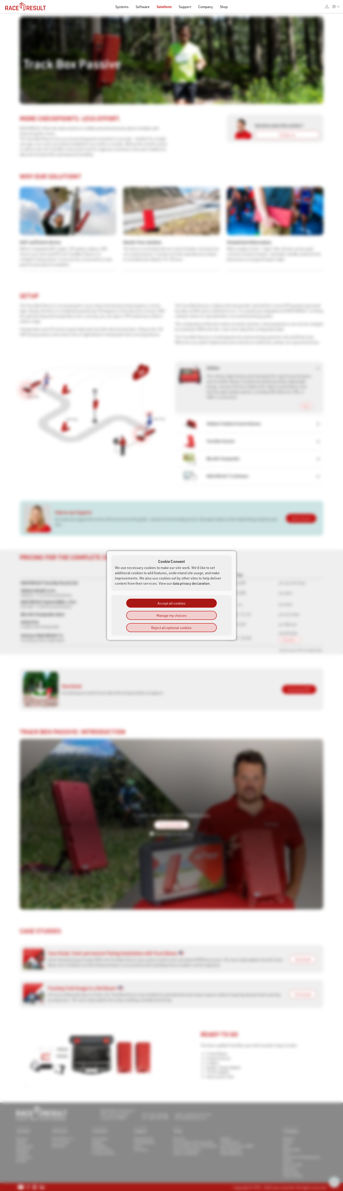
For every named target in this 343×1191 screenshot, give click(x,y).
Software (143, 6)
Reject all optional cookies (171, 627)
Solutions (164, 6)
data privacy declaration (191, 583)
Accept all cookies (172, 603)
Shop (224, 6)
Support (185, 6)
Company (205, 6)
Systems (121, 6)
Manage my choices (171, 615)
